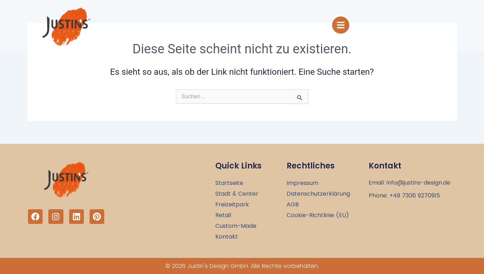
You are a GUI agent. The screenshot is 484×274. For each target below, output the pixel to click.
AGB (293, 204)
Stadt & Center (236, 193)
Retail (223, 215)
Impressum (302, 183)
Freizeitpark (232, 204)
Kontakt (226, 236)
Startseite (229, 183)
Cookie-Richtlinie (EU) (318, 215)
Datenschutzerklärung (318, 193)
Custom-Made (236, 226)
